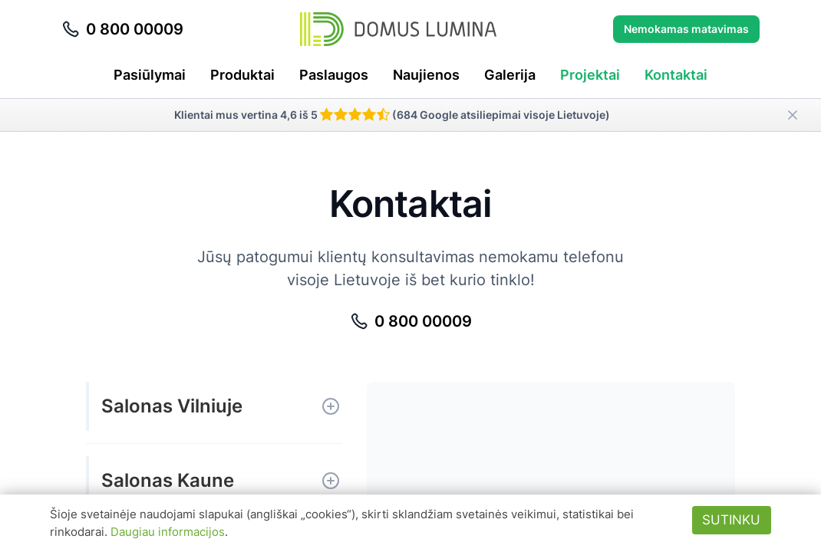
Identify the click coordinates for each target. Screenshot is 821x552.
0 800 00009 (411, 321)
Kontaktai (676, 75)
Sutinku (731, 519)
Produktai (242, 75)
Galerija (510, 75)
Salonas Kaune (167, 480)
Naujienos (426, 75)
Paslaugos (333, 75)
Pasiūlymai (150, 75)
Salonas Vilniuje (171, 406)
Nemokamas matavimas (686, 28)
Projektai (590, 75)
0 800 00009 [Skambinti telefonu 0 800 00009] (122, 29)
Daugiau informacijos (167, 531)
